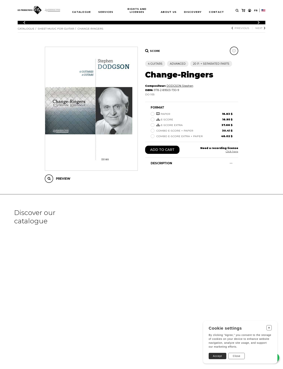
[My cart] (243, 10)
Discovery (193, 11)
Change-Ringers (90, 28)
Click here (232, 151)
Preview (63, 178)
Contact (216, 11)
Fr (256, 10)
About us (169, 11)
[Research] (237, 10)
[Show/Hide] (231, 163)
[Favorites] (234, 51)
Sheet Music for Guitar (56, 28)
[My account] (249, 10)
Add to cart (162, 150)
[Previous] (24, 22)
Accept (217, 356)
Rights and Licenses (136, 10)
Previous (240, 28)
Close (236, 356)
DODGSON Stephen (179, 86)
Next (260, 28)
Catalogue (81, 11)
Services (105, 11)
